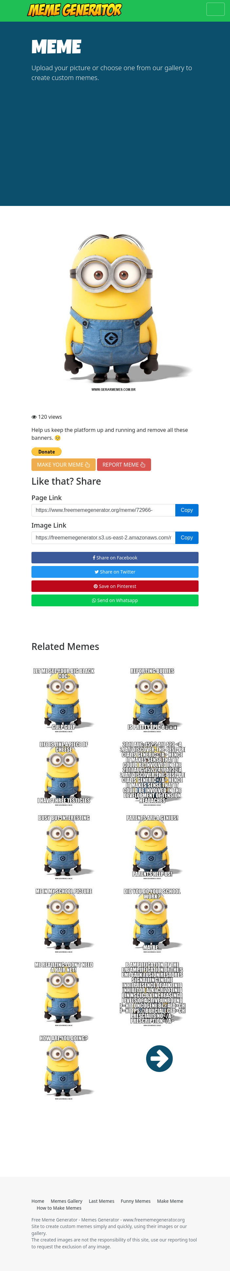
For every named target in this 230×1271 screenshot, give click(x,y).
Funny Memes (136, 1201)
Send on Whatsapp (115, 600)
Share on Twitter (115, 572)
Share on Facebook (115, 558)
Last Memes (101, 1201)
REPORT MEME (124, 464)
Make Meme (170, 1201)
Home (37, 1201)
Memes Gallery (67, 1201)
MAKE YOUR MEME (63, 464)
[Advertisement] (115, 138)
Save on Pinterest (115, 586)
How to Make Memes (59, 1208)
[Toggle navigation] (215, 9)
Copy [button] (187, 510)
